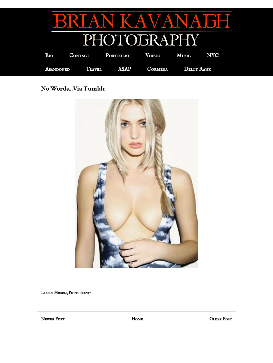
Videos (152, 55)
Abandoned (57, 69)
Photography (80, 293)
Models (60, 293)
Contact (79, 55)
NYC (213, 55)
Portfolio (117, 55)
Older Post (221, 319)
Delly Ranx (197, 69)
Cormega (157, 69)
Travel (94, 69)
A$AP (124, 69)
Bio (49, 55)
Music (183, 55)
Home (137, 319)
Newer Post (53, 319)
